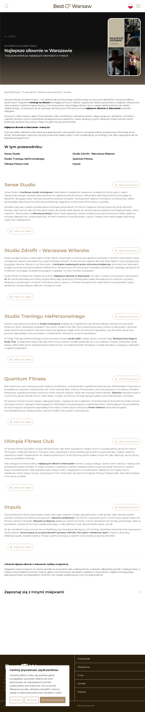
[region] (37, 685)
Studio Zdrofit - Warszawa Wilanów (94, 153)
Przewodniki (29, 92)
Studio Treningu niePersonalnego (24, 158)
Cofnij (11, 36)
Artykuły (82, 692)
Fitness (33, 46)
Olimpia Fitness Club (16, 164)
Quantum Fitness (83, 158)
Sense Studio (12, 153)
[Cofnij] (6, 36)
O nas (80, 675)
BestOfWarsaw (12, 92)
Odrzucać (31, 700)
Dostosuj (16, 700)
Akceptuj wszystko (52, 700)
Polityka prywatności (85, 705)
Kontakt (82, 683)
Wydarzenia (84, 667)
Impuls (77, 164)
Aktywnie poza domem (16, 46)
